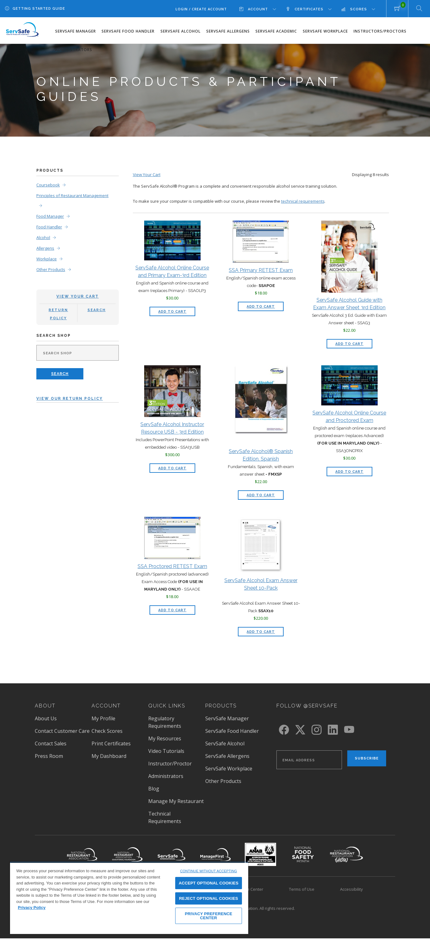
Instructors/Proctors (380, 31)
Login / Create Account (201, 9)
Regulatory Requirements (164, 720)
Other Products (50, 267)
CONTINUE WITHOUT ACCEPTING (208, 871)
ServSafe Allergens (228, 31)
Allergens (45, 246)
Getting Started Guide (39, 9)
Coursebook (48, 183)
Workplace (46, 257)
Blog (153, 786)
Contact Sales (50, 741)
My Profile (103, 716)
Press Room (49, 754)
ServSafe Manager (75, 31)
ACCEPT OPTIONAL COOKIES (209, 883)
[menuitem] (262, 9)
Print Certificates (111, 741)
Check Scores (107, 729)
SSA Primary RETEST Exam (261, 268)
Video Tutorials (166, 749)
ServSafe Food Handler (128, 31)
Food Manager (50, 214)
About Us (46, 716)
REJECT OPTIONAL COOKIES (208, 898)
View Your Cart (77, 294)
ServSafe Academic (276, 31)
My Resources (164, 736)
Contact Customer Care (62, 729)
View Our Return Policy (69, 396)
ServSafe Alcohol (180, 31)
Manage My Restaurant (176, 799)
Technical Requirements (164, 815)
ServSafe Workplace (325, 31)
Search (96, 308)
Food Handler (49, 225)
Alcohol (43, 235)
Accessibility (351, 887)
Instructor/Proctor (170, 761)
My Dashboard (109, 754)
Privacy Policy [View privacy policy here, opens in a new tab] (31, 907)
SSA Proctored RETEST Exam (172, 564)
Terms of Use (301, 887)
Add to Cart (176, 308)
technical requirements (303, 199)
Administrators (73, 49)
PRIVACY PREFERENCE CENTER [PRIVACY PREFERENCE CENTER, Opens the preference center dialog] (208, 915)
